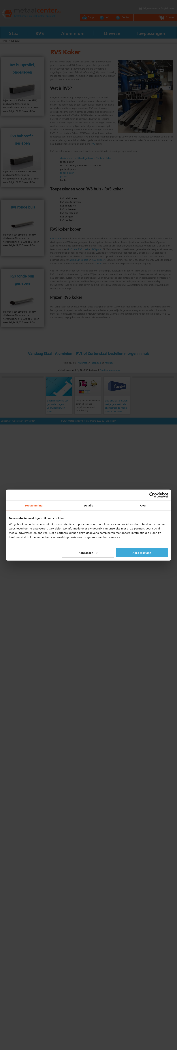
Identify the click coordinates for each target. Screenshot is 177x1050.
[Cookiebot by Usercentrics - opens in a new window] (152, 495)
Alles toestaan (142, 552)
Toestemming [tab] (34, 505)
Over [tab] (143, 505)
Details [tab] (88, 505)
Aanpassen (88, 552)
